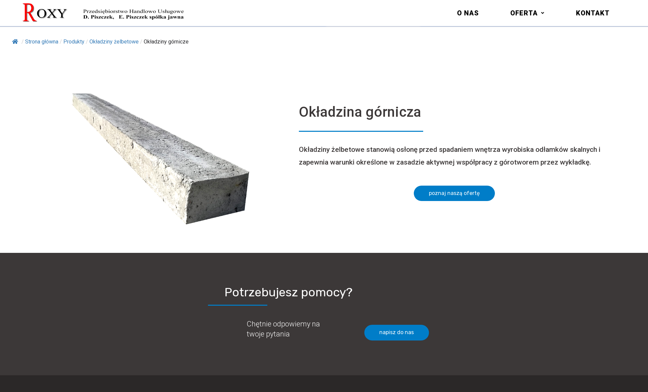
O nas (468, 13)
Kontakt (592, 13)
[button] (527, 13)
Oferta (527, 13)
